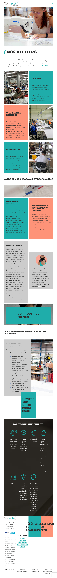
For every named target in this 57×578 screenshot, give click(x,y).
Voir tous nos (28, 315)
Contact (22, 546)
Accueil (22, 538)
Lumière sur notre (28, 405)
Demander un (47, 526)
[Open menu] (52, 3)
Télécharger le (34, 526)
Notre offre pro (22, 542)
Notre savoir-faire (22, 544)
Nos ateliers (22, 540)
